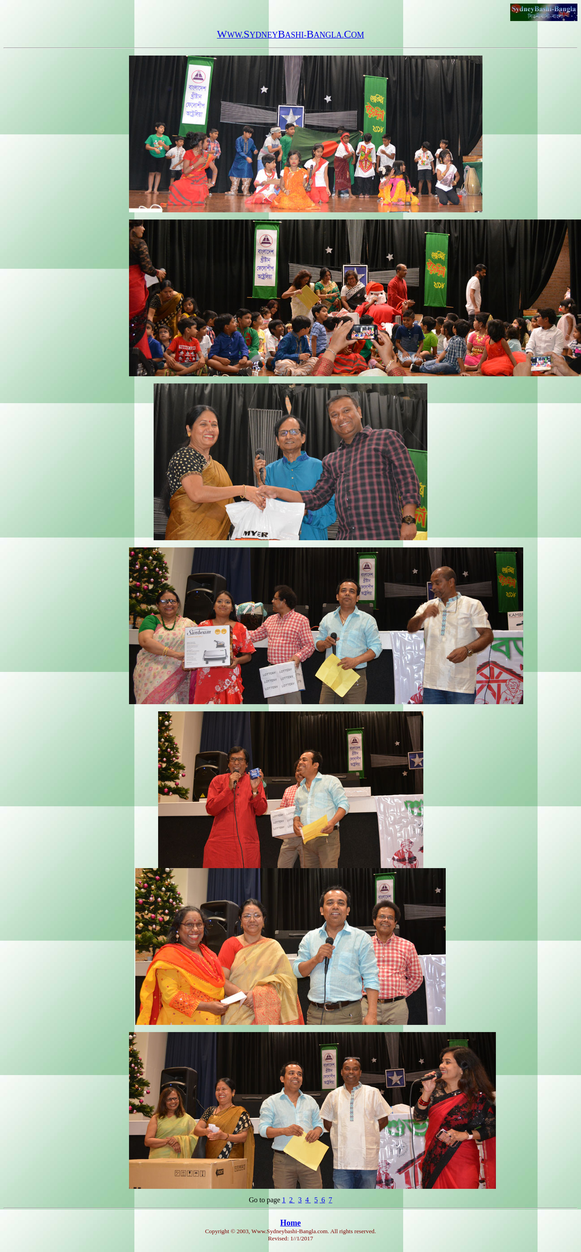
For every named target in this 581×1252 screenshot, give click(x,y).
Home (290, 1222)
